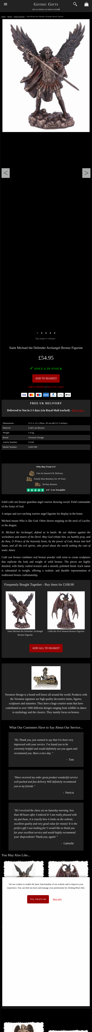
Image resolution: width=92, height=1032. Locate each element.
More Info (57, 899)
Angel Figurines (19, 16)
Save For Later (55, 386)
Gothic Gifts (46, 4)
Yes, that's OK (38, 899)
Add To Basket (46, 378)
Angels (9, 16)
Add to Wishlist (36, 386)
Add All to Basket (46, 648)
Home (4, 16)
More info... (78, 410)
